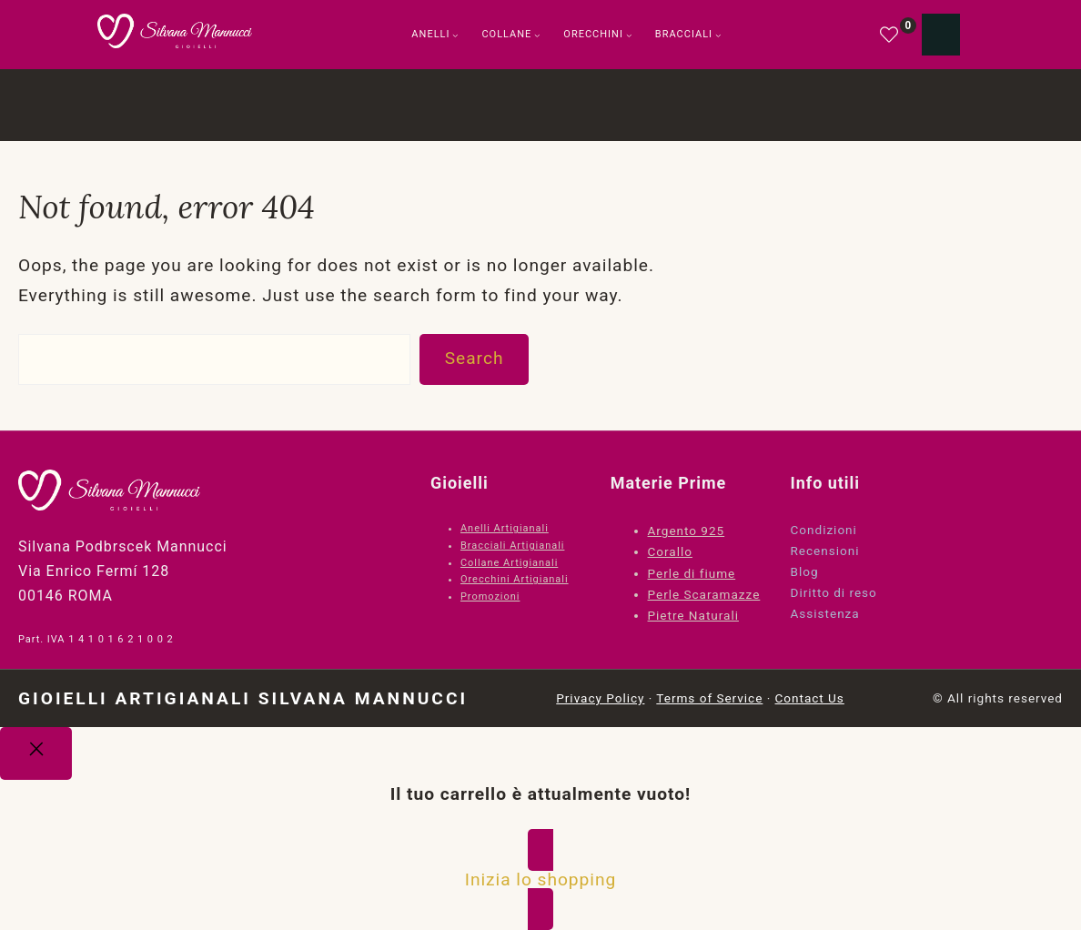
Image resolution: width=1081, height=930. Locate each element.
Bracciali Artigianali (512, 545)
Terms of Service (709, 698)
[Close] (36, 753)
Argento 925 (686, 530)
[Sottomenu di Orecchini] (629, 35)
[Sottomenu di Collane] (537, 35)
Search (474, 358)
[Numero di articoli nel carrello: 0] (941, 35)
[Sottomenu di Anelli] (455, 35)
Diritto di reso (834, 592)
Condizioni (824, 529)
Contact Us (809, 698)
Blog (805, 571)
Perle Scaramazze (704, 594)
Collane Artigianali (509, 563)
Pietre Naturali (693, 615)
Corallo (670, 551)
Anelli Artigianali (504, 528)
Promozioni (490, 596)
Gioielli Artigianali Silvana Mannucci (243, 698)
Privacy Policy (600, 698)
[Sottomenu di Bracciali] (718, 35)
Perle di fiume (692, 573)
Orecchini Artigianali (514, 579)
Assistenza (825, 613)
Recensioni (825, 550)
